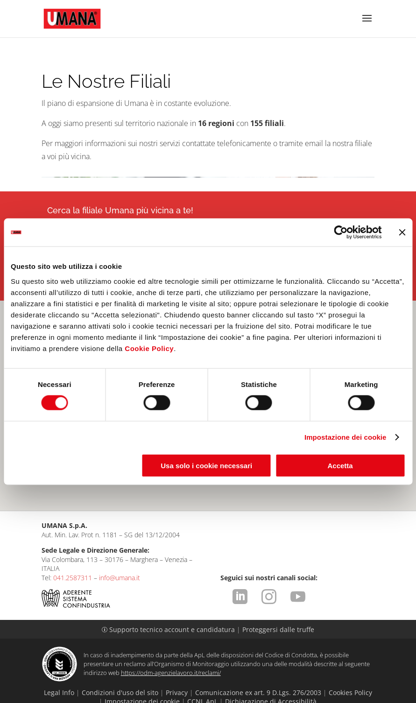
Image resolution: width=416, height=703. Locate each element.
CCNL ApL (202, 682)
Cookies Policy (350, 673)
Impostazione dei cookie (345, 437)
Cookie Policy (149, 348)
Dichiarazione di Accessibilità (271, 682)
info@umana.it (119, 559)
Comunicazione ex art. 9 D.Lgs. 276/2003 (258, 673)
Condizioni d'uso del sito (120, 673)
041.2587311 (72, 559)
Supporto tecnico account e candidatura (169, 610)
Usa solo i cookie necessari (206, 465)
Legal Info (59, 673)
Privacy (177, 673)
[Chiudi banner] (402, 232)
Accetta (340, 465)
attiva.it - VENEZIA (353, 696)
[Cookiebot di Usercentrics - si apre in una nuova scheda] (340, 232)
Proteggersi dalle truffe (278, 610)
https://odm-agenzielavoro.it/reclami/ (171, 654)
